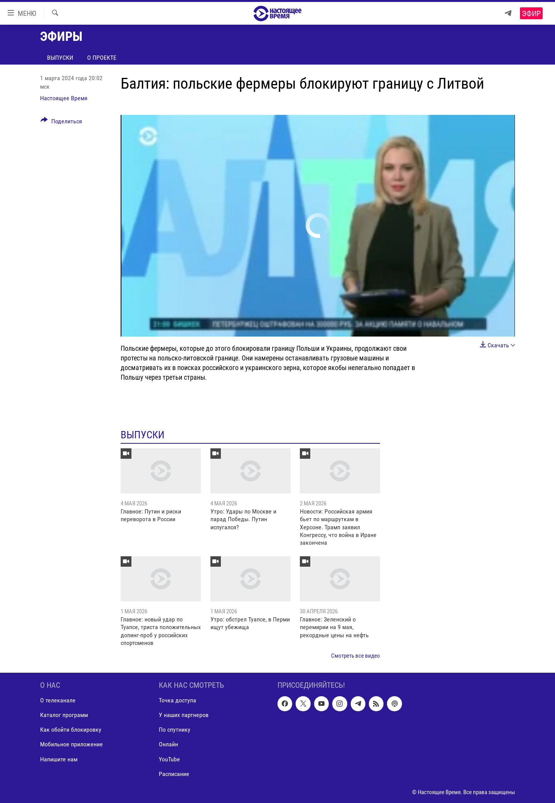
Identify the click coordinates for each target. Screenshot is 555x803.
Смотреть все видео (355, 655)
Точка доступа (177, 700)
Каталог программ (64, 715)
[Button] (61, 122)
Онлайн (168, 744)
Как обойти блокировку (70, 730)
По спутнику (174, 730)
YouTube (169, 759)
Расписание (174, 774)
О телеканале (58, 700)
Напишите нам (58, 759)
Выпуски (60, 57)
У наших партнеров (184, 715)
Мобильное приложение (71, 744)
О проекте (101, 57)
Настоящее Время (63, 98)
